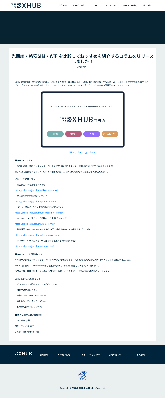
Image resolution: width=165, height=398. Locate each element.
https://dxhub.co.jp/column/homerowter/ (35, 223)
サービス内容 (79, 5)
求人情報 (147, 5)
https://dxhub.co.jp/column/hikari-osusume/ (36, 190)
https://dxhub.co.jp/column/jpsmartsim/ (34, 246)
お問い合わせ (111, 5)
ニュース (95, 5)
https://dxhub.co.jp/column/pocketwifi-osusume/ (39, 212)
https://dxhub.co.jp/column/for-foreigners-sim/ (37, 235)
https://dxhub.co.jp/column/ (82, 152)
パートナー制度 (130, 5)
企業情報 (63, 5)
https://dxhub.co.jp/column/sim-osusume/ (35, 201)
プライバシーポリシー (89, 354)
